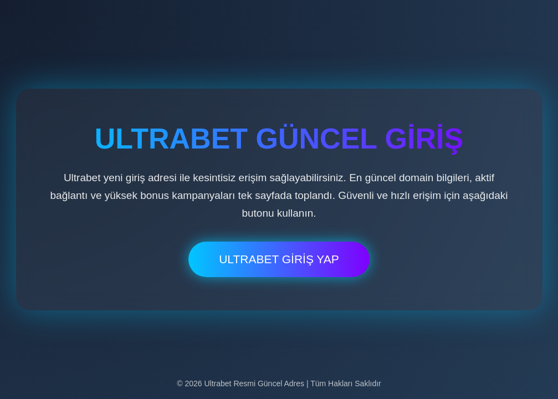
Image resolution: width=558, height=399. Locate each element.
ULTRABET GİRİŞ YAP (279, 259)
